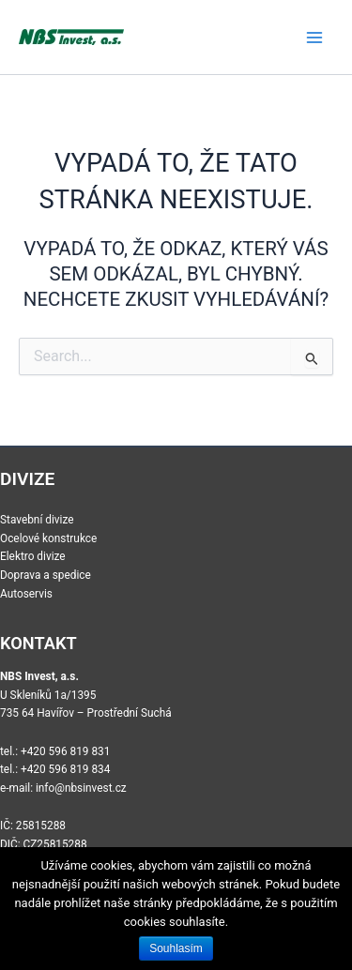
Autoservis (26, 593)
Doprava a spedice (45, 575)
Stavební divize (37, 519)
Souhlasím (176, 948)
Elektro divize (33, 556)
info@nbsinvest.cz (81, 788)
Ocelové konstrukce (48, 538)
